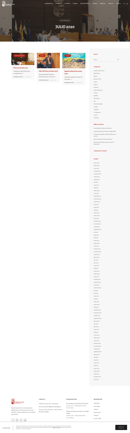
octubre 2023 (97, 226)
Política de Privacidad (36, 430)
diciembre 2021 (97, 279)
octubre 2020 (97, 315)
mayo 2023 (96, 235)
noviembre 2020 (97, 312)
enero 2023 (96, 246)
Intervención (96, 98)
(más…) (21, 73)
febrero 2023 (97, 243)
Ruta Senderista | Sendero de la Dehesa (103, 128)
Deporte (96, 84)
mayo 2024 (96, 207)
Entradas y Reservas (61, 430)
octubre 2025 (97, 176)
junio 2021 (96, 293)
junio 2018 (96, 379)
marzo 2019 (96, 368)
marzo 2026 (96, 162)
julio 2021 (96, 290)
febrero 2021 (96, 304)
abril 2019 (96, 365)
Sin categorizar (97, 112)
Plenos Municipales (65, 20)
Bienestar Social (97, 79)
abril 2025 (96, 187)
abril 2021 (96, 299)
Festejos (96, 93)
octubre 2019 (97, 349)
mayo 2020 (96, 329)
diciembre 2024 (97, 196)
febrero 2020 (97, 337)
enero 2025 (96, 193)
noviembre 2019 (97, 346)
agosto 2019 (96, 354)
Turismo (96, 115)
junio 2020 (96, 326)
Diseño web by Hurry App (71, 430)
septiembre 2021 (97, 287)
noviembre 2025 (97, 174)
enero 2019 (96, 374)
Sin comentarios (70, 407)
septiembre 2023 (97, 229)
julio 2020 (96, 324)
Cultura (42, 55)
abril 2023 (96, 237)
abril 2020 (96, 332)
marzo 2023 (96, 240)
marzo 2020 (96, 335)
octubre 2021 (97, 285)
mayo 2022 (96, 265)
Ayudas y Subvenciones (99, 70)
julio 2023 (96, 232)
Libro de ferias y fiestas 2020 (48, 71)
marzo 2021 (96, 301)
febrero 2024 (97, 215)
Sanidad (96, 106)
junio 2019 (96, 360)
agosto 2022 (96, 257)
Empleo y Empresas (98, 90)
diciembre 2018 (97, 376)
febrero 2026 (97, 165)
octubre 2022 (97, 254)
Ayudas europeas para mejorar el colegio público (105, 131)
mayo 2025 (96, 185)
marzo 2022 (96, 271)
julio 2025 (96, 182)
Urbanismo (96, 117)
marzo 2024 (96, 212)
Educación (96, 87)
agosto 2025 (96, 179)
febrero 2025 (97, 190)
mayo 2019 (96, 362)
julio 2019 (96, 357)
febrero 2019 (97, 371)
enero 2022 (96, 276)
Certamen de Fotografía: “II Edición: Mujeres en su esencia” (105, 135)
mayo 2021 (96, 296)
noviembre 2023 (97, 224)
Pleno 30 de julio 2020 (20, 68)
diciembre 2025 (97, 171)
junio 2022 (96, 262)
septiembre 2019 (97, 351)
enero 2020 (96, 340)
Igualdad (96, 95)
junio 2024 (96, 204)
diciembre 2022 (97, 249)
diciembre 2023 (97, 221)
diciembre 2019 (97, 343)
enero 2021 (96, 307)
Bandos (95, 76)
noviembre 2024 (97, 199)
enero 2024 (96, 218)
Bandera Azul (97, 73)
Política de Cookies (46, 430)
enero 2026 (96, 168)
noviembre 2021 (97, 282)
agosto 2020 (97, 321)
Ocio (95, 101)
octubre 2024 (97, 201)
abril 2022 (96, 268)
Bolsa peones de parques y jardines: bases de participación (104, 143)
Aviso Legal (53, 430)
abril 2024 (96, 210)
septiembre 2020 (97, 318)
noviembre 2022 (97, 251)
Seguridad (96, 109)
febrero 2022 (97, 274)
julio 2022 (96, 260)
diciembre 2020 (97, 310)
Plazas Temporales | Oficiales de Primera (103, 139)
